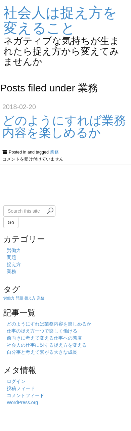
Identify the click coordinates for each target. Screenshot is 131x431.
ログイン (16, 381)
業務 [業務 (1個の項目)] (40, 298)
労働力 (14, 250)
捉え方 (14, 264)
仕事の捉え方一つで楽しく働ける (42, 331)
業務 (54, 152)
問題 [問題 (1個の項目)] (19, 298)
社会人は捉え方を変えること (60, 20)
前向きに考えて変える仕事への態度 (44, 338)
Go (11, 222)
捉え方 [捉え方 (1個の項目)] (30, 298)
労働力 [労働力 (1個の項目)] (8, 298)
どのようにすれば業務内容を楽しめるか (64, 126)
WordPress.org (22, 402)
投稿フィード (21, 388)
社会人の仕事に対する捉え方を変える (47, 345)
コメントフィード (25, 395)
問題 (11, 257)
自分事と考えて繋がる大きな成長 (42, 352)
